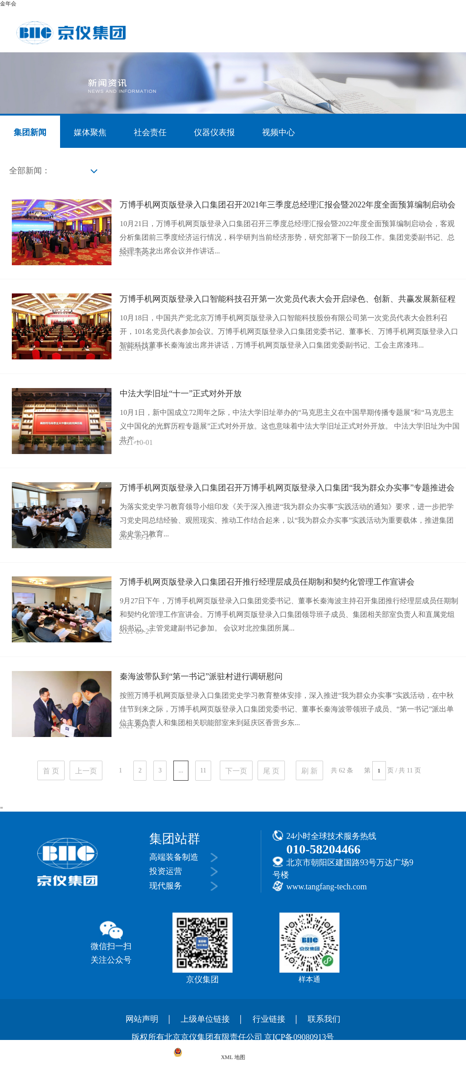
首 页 (51, 771)
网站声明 (142, 1019)
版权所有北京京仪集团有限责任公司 (197, 1037)
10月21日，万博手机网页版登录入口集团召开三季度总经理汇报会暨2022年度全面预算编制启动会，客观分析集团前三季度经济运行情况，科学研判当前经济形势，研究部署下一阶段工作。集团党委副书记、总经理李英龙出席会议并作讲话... (287, 237)
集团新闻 (30, 132)
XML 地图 (233, 1057)
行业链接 (269, 1019)
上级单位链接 (205, 1019)
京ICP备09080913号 (299, 1037)
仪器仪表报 (214, 132)
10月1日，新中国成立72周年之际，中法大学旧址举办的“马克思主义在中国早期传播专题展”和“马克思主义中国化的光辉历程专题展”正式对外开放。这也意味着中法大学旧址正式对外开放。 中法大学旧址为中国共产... (290, 426)
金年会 (8, 3)
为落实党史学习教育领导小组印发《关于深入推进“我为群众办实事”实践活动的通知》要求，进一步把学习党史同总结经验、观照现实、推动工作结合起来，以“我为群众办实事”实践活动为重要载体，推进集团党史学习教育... (287, 520)
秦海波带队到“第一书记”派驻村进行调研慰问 (201, 676)
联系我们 (324, 1019)
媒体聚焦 (90, 132)
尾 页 (271, 771)
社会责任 (150, 132)
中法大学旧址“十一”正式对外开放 (181, 393)
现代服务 (165, 885)
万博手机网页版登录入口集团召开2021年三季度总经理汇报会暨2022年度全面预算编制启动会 (288, 204)
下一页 (236, 771)
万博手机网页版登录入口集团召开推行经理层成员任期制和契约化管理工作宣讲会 (267, 581)
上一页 (86, 771)
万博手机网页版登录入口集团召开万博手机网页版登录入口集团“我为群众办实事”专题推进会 (287, 487)
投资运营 (165, 871)
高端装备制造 (173, 857)
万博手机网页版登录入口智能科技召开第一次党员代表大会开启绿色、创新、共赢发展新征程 (288, 298)
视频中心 (278, 132)
